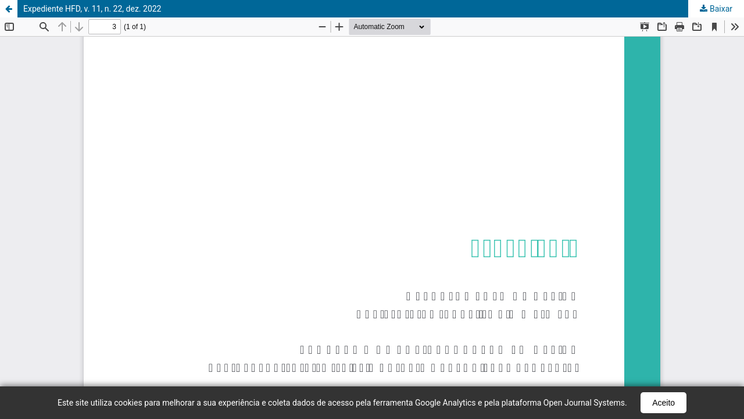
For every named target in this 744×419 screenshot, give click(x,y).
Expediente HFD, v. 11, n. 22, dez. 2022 (92, 8)
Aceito (663, 402)
